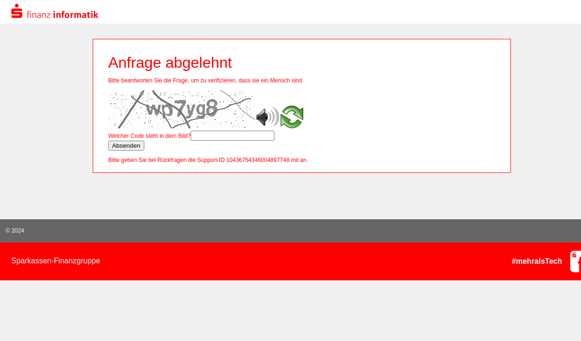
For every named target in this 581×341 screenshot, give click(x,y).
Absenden (126, 145)
